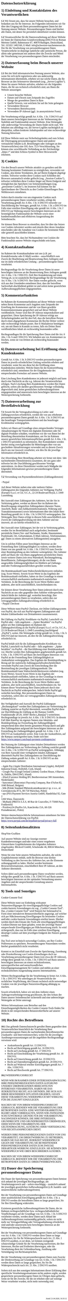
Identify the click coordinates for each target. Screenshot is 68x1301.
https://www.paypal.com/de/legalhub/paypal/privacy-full (28, 820)
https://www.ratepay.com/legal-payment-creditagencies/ (28, 739)
